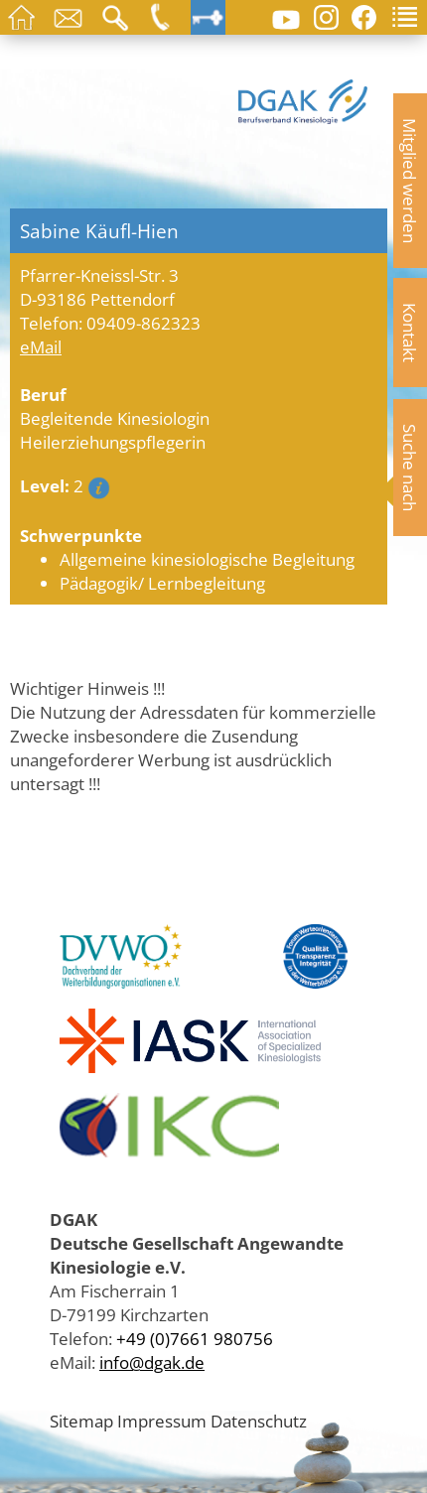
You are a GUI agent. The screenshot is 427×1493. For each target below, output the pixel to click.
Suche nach (410, 467)
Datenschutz (259, 1420)
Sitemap (81, 1420)
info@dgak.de (152, 1362)
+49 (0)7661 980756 (194, 1338)
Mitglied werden (410, 180)
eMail (41, 346)
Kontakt (410, 332)
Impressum (162, 1420)
